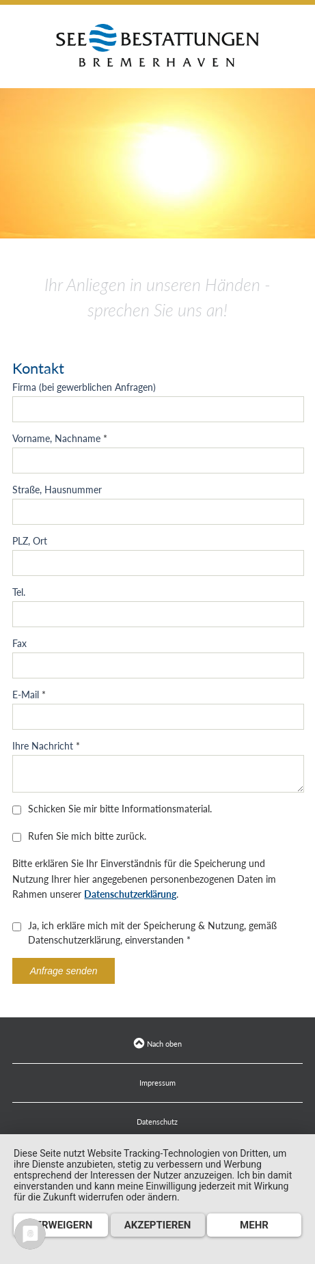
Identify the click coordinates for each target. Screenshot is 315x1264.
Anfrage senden (64, 970)
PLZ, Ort (29, 541)
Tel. (18, 592)
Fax (19, 643)
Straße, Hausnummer (57, 489)
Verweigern (61, 1225)
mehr (254, 1225)
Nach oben (157, 1043)
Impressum (157, 1082)
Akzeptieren (157, 1225)
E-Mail (29, 694)
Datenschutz (157, 1121)
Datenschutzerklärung (130, 894)
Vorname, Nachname (59, 438)
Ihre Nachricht (46, 746)
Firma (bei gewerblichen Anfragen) (84, 387)
